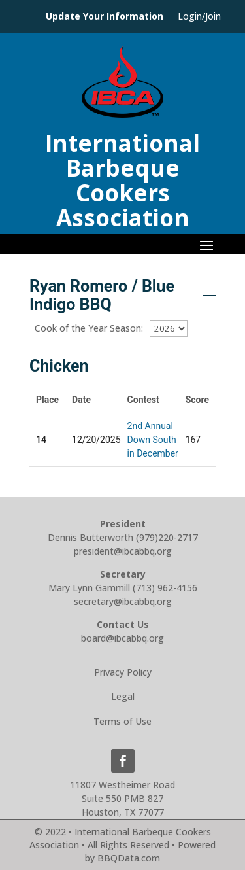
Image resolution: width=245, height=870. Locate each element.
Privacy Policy (123, 672)
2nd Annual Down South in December (152, 440)
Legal (123, 696)
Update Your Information (104, 17)
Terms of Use (122, 721)
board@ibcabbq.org (122, 638)
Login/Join (199, 17)
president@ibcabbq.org (123, 551)
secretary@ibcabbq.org (123, 601)
